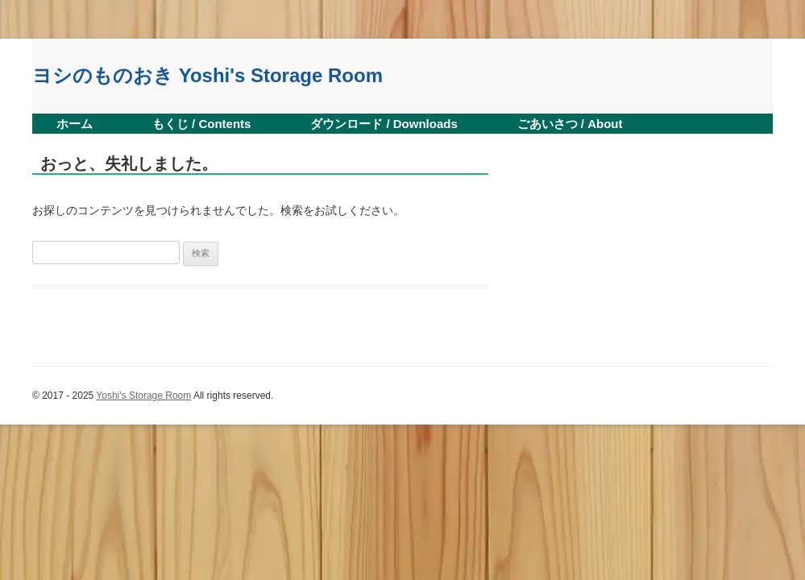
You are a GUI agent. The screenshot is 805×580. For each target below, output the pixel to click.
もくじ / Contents (201, 123)
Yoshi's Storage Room (143, 395)
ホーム (74, 123)
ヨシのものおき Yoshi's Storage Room (207, 75)
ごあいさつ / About (570, 123)
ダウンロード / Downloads (384, 123)
